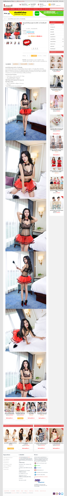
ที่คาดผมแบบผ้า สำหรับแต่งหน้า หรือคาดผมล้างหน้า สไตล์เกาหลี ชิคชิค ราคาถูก (56, 70)
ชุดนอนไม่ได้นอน (30, 59)
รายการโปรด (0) (43, 1)
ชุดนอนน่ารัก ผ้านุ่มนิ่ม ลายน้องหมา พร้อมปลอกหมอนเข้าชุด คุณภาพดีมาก (56, 89)
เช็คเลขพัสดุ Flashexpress (8, 457)
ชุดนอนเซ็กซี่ (52, 34)
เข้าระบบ (15, 1)
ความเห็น (28, 28)
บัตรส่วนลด (31, 490)
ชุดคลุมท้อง (52, 29)
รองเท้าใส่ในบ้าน (52, 39)
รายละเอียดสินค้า (8, 64)
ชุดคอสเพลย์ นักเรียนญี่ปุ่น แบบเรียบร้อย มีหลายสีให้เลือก (56, 191)
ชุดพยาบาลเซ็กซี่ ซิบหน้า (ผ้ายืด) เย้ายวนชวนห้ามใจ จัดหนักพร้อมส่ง (9, 413)
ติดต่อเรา (26, 490)
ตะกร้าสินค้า (56, 1)
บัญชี (22, 490)
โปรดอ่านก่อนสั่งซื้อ (24, 64)
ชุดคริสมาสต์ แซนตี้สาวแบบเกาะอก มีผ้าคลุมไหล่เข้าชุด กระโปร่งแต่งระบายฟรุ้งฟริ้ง (56, 171)
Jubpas (28, 492)
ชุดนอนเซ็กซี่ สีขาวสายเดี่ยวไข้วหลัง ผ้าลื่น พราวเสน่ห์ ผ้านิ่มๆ (10, 443)
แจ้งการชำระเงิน (43, 490)
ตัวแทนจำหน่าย (6, 462)
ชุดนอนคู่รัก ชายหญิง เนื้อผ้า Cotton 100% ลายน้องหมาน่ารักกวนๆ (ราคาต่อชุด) (56, 150)
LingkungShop (13, 492)
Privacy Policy (6, 469)
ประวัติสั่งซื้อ (13, 490)
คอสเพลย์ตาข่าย (43, 61)
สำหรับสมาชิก (49, 1)
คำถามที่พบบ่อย (6, 467)
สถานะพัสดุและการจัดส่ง (8, 464)
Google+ (20, 492)
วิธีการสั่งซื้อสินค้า (7, 459)
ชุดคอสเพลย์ (52, 46)
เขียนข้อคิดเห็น (34, 28)
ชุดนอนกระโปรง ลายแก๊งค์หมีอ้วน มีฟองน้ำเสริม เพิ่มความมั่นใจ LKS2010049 (56, 443)
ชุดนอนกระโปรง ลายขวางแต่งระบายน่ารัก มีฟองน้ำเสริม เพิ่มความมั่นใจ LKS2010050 (41, 443)
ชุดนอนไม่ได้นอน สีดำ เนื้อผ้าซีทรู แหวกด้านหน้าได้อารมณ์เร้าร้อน (26, 443)
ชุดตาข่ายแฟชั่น (36, 61)
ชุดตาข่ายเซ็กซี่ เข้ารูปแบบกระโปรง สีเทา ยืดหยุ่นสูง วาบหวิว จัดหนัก (42, 413)
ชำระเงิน (61, 1)
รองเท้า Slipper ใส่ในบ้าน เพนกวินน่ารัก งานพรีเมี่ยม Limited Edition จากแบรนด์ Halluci (56, 129)
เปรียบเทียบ (44, 55)
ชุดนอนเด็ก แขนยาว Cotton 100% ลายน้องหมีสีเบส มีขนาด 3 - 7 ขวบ (56, 211)
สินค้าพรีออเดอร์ (52, 48)
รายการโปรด (40, 55)
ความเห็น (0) (31, 64)
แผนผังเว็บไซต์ (6, 490)
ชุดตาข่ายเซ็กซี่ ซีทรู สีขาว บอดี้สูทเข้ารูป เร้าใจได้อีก (31, 413)
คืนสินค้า (18, 490)
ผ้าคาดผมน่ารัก (52, 27)
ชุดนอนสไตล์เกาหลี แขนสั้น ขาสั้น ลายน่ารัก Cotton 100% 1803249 (56, 109)
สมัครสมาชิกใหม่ (21, 1)
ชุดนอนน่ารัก (52, 24)
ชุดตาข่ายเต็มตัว (37, 59)
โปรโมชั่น (36, 490)
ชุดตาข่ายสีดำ (30, 61)
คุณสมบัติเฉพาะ (15, 64)
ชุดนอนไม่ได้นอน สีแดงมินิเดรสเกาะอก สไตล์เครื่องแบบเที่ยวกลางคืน (20, 413)
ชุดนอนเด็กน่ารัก (52, 36)
